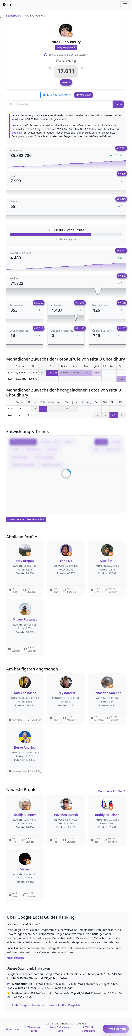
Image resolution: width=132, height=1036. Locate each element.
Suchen (119, 104)
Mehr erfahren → (17, 957)
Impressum (13, 1029)
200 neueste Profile (33, 1029)
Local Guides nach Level (60, 1029)
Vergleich (74, 1005)
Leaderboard (13, 15)
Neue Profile (58, 1005)
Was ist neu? (115, 1029)
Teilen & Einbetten (56, 95)
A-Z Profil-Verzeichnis (88, 1029)
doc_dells (17, 132)
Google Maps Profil (66, 47)
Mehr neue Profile (112, 791)
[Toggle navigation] (125, 4)
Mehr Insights (21, 1005)
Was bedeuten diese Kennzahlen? (26, 519)
